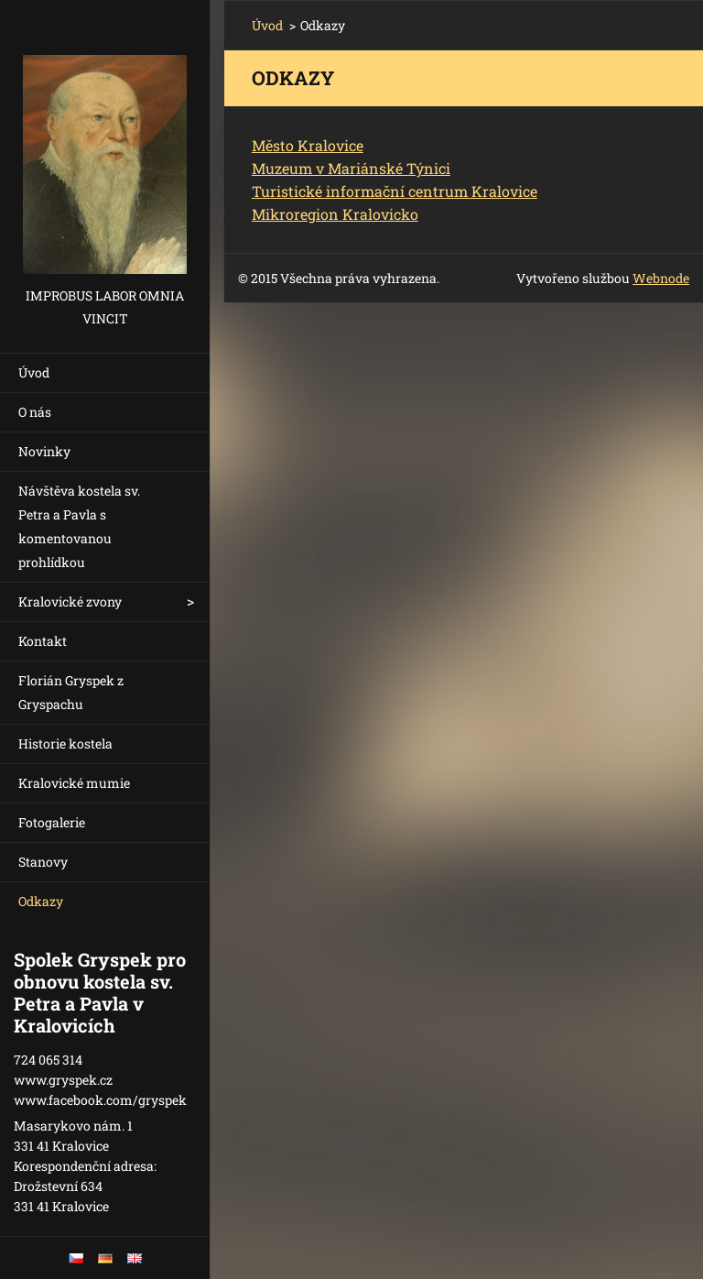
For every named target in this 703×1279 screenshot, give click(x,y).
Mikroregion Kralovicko (335, 214)
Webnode (661, 278)
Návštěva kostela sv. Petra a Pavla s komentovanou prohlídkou (79, 526)
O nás (34, 412)
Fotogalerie (51, 822)
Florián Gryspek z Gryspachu (71, 692)
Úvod (33, 372)
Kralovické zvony (70, 601)
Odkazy (40, 901)
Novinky (44, 451)
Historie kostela (65, 743)
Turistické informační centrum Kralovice (394, 191)
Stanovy (43, 861)
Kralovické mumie (74, 783)
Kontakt (42, 641)
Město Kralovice (307, 145)
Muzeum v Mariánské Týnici (351, 168)
